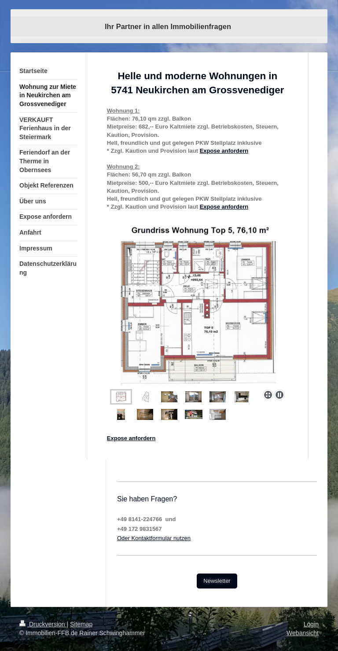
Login (311, 624)
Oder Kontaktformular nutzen (154, 538)
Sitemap (81, 624)
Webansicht (303, 632)
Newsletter (216, 580)
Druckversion (42, 624)
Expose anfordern (224, 150)
